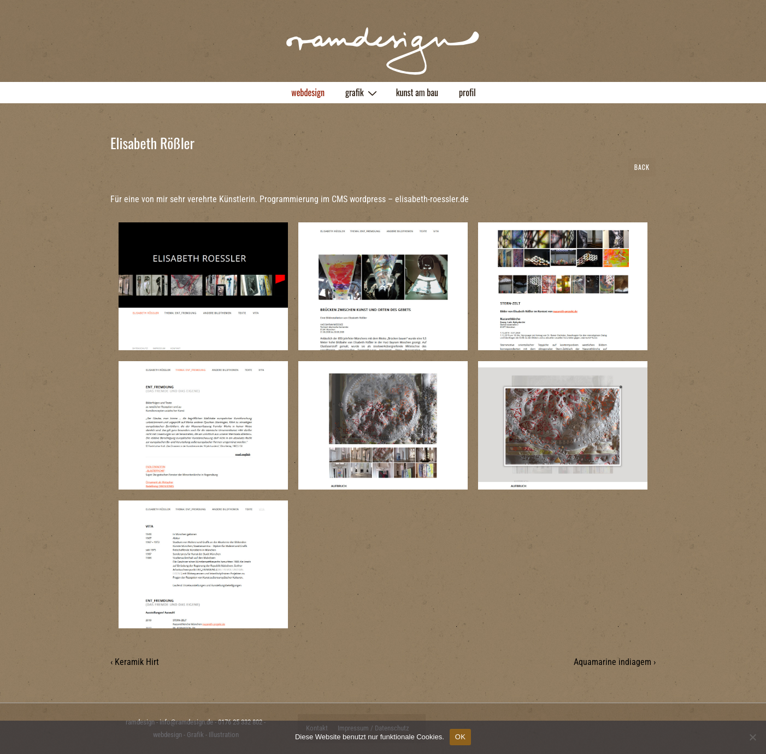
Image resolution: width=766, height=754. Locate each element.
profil (467, 92)
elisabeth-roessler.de (432, 199)
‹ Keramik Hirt (134, 662)
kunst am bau (417, 92)
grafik (362, 92)
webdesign (308, 92)
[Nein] (752, 737)
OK (460, 737)
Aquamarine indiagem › (615, 662)
